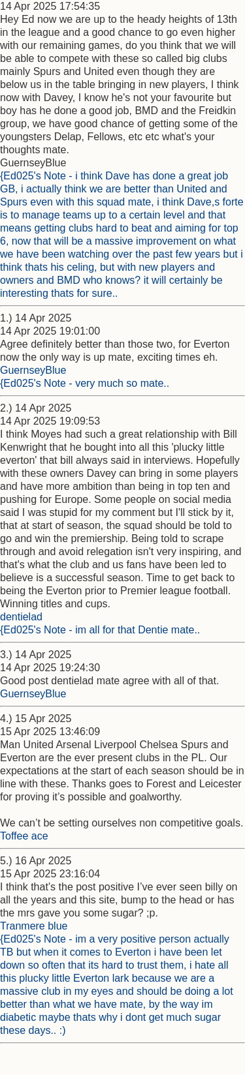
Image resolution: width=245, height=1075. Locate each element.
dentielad (21, 616)
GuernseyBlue (33, 370)
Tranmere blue (33, 925)
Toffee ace (24, 835)
